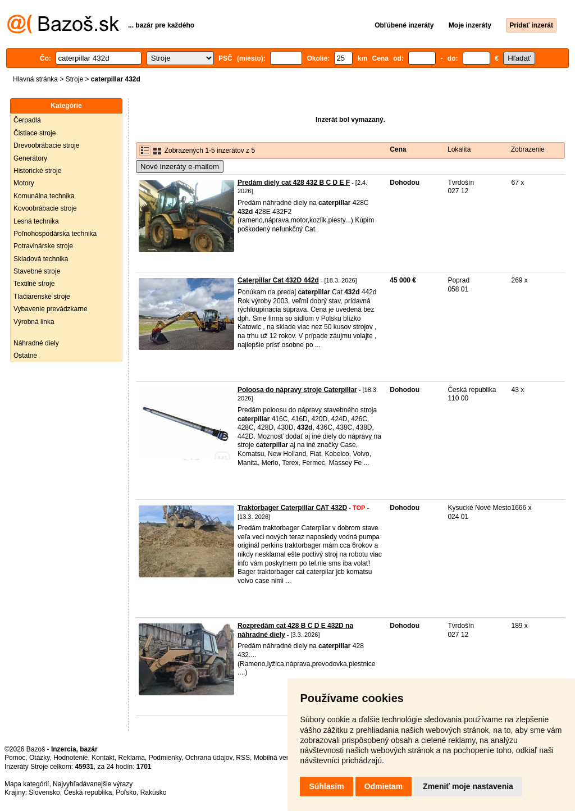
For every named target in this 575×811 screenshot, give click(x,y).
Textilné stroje (33, 284)
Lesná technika (36, 221)
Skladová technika (40, 259)
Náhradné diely (36, 343)
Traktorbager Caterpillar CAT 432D (292, 508)
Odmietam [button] (383, 786)
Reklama (131, 758)
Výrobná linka (33, 322)
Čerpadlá (27, 120)
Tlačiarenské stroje (41, 296)
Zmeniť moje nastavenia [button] (468, 786)
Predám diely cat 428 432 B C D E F (294, 182)
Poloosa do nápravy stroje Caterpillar (297, 390)
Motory (23, 183)
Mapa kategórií (26, 784)
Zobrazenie (528, 149)
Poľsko (126, 792)
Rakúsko (153, 792)
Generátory (30, 158)
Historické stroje (37, 171)
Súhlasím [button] (326, 786)
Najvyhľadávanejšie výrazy (93, 784)
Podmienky (165, 758)
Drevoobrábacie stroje (46, 145)
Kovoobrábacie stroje (45, 208)
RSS (243, 758)
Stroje (74, 79)
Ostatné (25, 355)
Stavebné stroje (36, 271)
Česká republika (87, 792)
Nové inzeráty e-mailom (179, 166)
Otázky (39, 758)
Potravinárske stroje (43, 246)
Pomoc (14, 758)
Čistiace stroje (34, 133)
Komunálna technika (44, 196)
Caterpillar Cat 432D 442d (278, 280)
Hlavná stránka (35, 79)
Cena (398, 149)
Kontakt (103, 758)
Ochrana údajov (208, 758)
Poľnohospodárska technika (55, 234)
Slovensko (44, 792)
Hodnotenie (70, 758)
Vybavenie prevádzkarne (50, 309)
